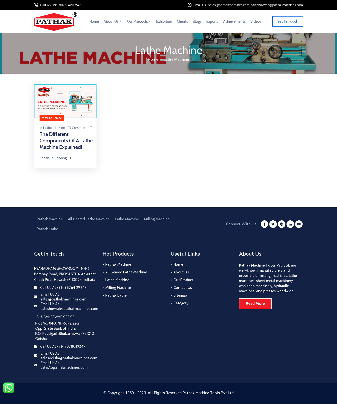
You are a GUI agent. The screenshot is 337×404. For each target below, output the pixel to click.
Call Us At (63, 287)
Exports (212, 21)
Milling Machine (157, 219)
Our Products (139, 21)
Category (180, 303)
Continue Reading (56, 158)
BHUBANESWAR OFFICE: (55, 317)
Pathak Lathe (47, 229)
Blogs (197, 21)
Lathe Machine (54, 127)
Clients (182, 21)
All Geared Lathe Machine (89, 219)
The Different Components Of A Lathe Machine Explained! (66, 140)
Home (94, 21)
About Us (113, 21)
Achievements (234, 21)
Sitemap (180, 295)
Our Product (183, 280)
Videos (256, 21)
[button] (287, 21)
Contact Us (182, 287)
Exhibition (164, 21)
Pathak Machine (50, 219)
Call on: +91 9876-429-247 (60, 5)
